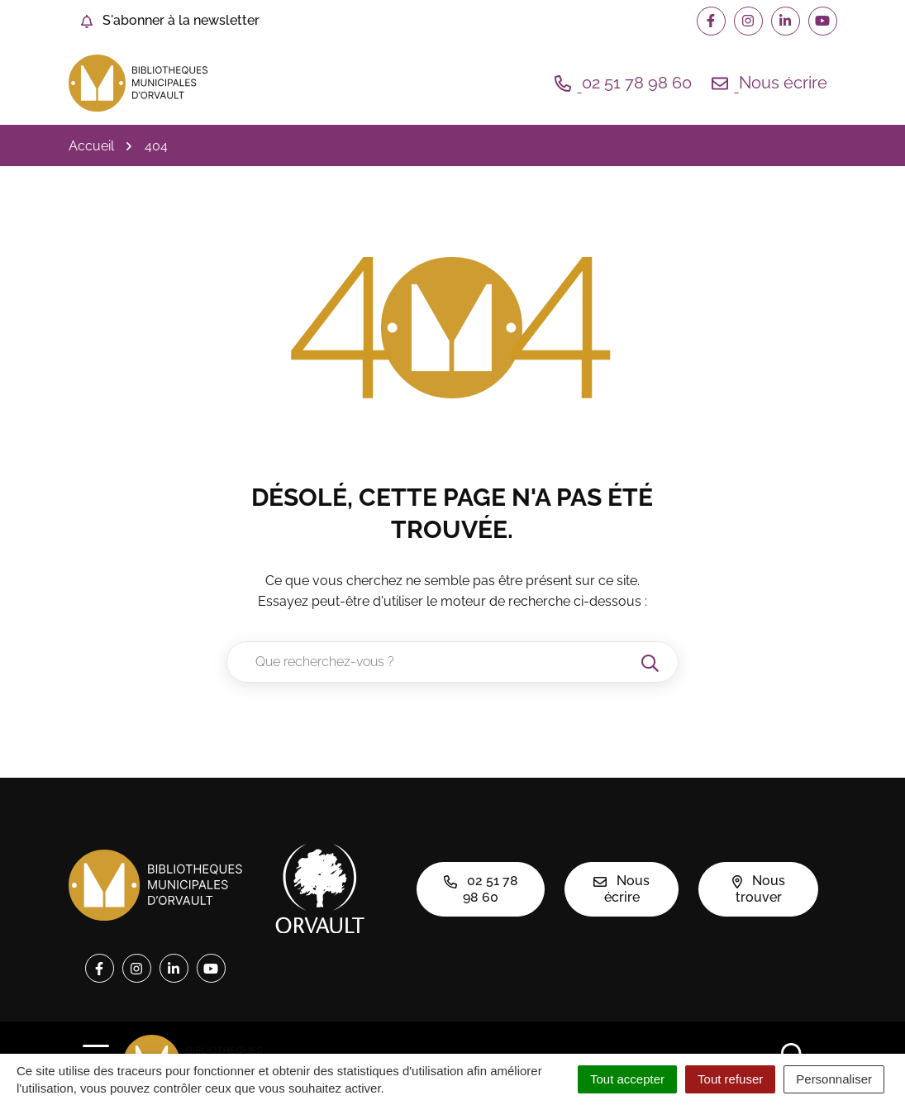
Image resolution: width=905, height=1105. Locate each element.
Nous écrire (621, 889)
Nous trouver (758, 889)
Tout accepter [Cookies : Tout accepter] (627, 1079)
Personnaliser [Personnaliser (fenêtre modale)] (834, 1079)
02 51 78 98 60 (481, 889)
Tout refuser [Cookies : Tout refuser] (730, 1079)
